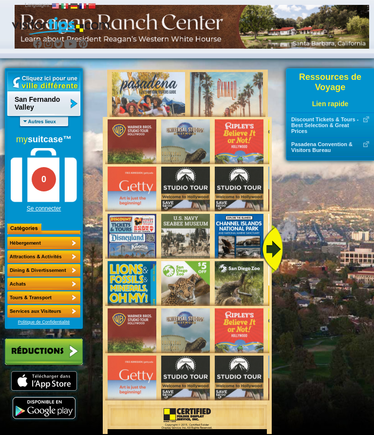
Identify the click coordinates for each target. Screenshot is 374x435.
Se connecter (44, 208)
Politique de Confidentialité (44, 322)
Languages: (37, 5)
